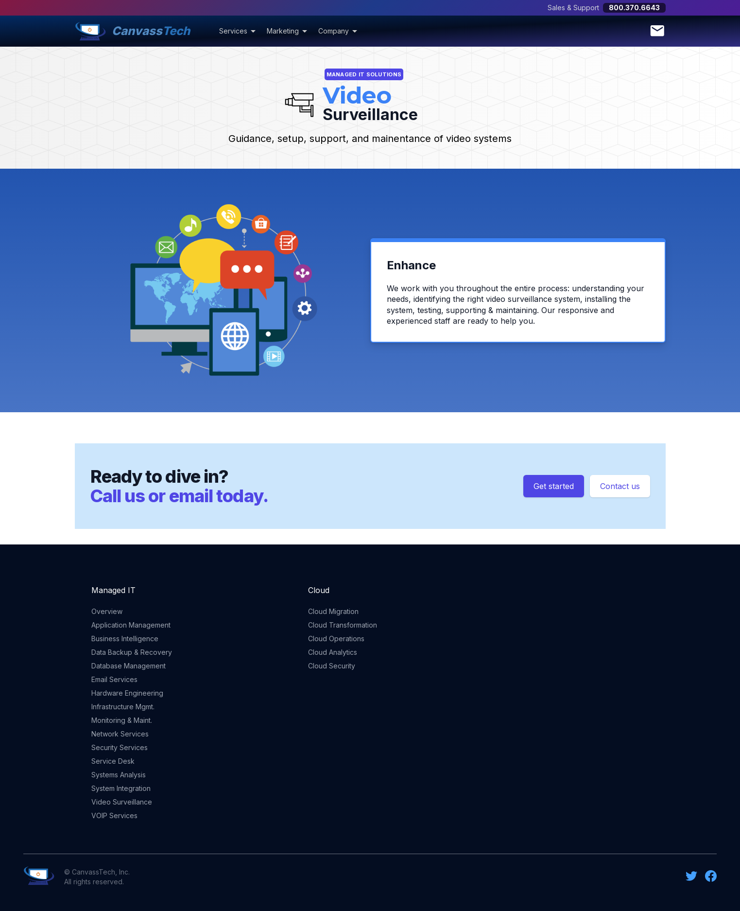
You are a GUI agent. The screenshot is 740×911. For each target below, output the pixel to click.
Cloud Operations (336, 638)
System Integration (121, 788)
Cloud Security (331, 666)
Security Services (119, 747)
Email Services (114, 679)
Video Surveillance (121, 802)
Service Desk (113, 761)
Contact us (620, 486)
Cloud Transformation (342, 625)
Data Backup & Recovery (131, 652)
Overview (106, 611)
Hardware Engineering (127, 693)
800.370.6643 (634, 7)
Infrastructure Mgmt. (123, 706)
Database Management (128, 666)
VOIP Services (114, 815)
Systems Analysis (118, 775)
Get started (553, 486)
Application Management (131, 625)
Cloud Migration (333, 611)
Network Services (120, 734)
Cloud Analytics (332, 652)
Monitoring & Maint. (121, 720)
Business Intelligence (124, 638)
